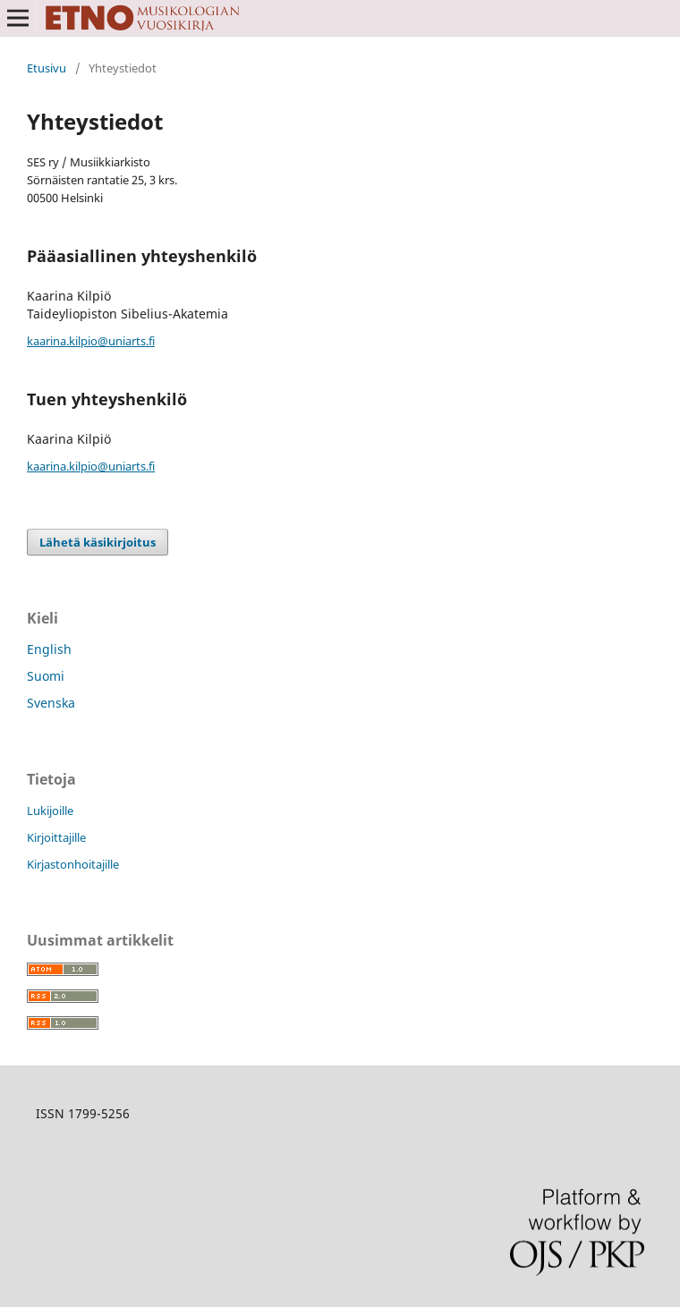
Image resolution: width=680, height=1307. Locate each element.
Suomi (45, 675)
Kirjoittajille (56, 837)
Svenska (51, 702)
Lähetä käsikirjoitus (97, 542)
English (49, 649)
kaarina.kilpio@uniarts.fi (91, 341)
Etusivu (46, 68)
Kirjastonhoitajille (73, 864)
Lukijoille (50, 810)
